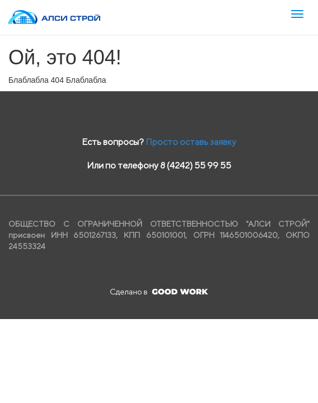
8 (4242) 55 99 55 (195, 165)
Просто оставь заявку (191, 142)
